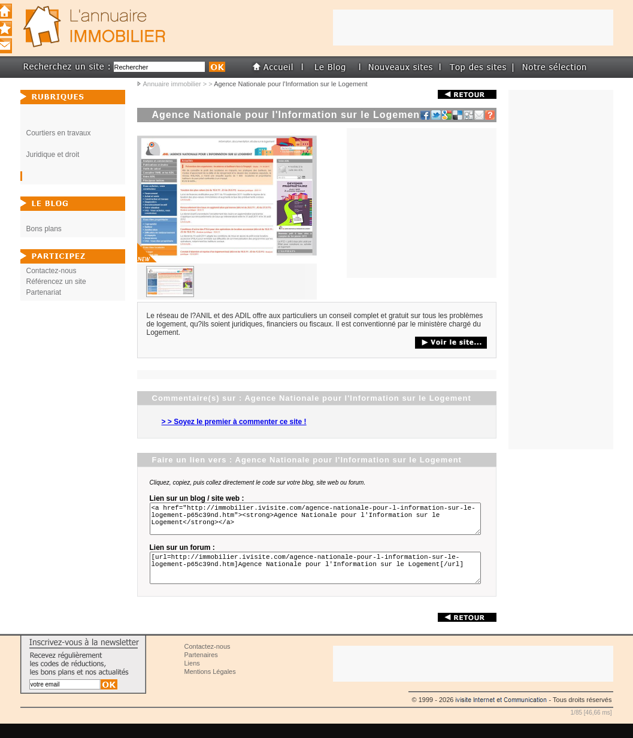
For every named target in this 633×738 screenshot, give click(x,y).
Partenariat (44, 292)
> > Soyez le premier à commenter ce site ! (234, 422)
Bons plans (44, 229)
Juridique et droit (53, 154)
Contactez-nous (51, 271)
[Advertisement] (421, 203)
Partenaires (201, 669)
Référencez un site (56, 281)
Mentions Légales (210, 685)
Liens (192, 677)
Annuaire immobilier (172, 83)
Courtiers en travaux (58, 133)
